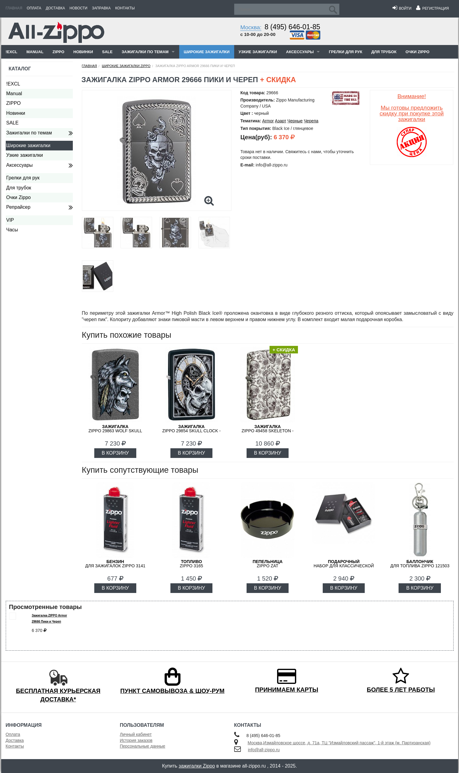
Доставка (55, 8)
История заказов (136, 740)
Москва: (250, 27)
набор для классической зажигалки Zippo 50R (344, 565)
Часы (12, 229)
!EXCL (12, 52)
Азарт (280, 120)
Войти (402, 8)
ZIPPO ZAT (268, 563)
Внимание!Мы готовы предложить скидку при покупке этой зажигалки (412, 107)
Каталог (20, 68)
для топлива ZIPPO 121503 (420, 563)
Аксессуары (300, 52)
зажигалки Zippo (197, 765)
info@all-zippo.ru (264, 749)
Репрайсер (18, 207)
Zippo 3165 (191, 563)
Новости (78, 8)
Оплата (34, 8)
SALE (107, 52)
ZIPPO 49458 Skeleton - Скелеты (268, 430)
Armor (268, 120)
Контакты (125, 8)
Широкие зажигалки (207, 52)
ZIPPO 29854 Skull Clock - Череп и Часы (191, 430)
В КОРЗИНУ (115, 453)
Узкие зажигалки (258, 52)
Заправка (101, 8)
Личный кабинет (136, 734)
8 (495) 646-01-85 (292, 27)
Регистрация (432, 8)
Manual (35, 52)
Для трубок (383, 52)
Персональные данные (142, 746)
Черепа (311, 120)
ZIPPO (58, 52)
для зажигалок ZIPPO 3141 (115, 563)
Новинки (83, 52)
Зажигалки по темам (144, 52)
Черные (294, 120)
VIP (10, 220)
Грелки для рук (345, 52)
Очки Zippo (417, 52)
